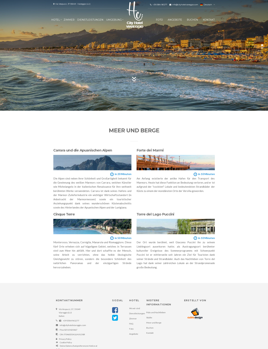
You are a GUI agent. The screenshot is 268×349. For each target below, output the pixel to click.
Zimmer (69, 19)
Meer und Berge (153, 322)
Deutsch (206, 4)
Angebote (175, 19)
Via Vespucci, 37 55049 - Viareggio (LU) (71, 4)
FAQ (131, 323)
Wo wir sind (134, 308)
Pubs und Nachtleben (156, 312)
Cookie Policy (66, 342)
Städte (149, 317)
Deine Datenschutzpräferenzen (74, 346)
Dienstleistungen (90, 19)
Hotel (55, 19)
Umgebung (114, 19)
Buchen (192, 19)
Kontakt (209, 19)
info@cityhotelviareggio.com (184, 4)
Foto (159, 19)
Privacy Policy (65, 339)
